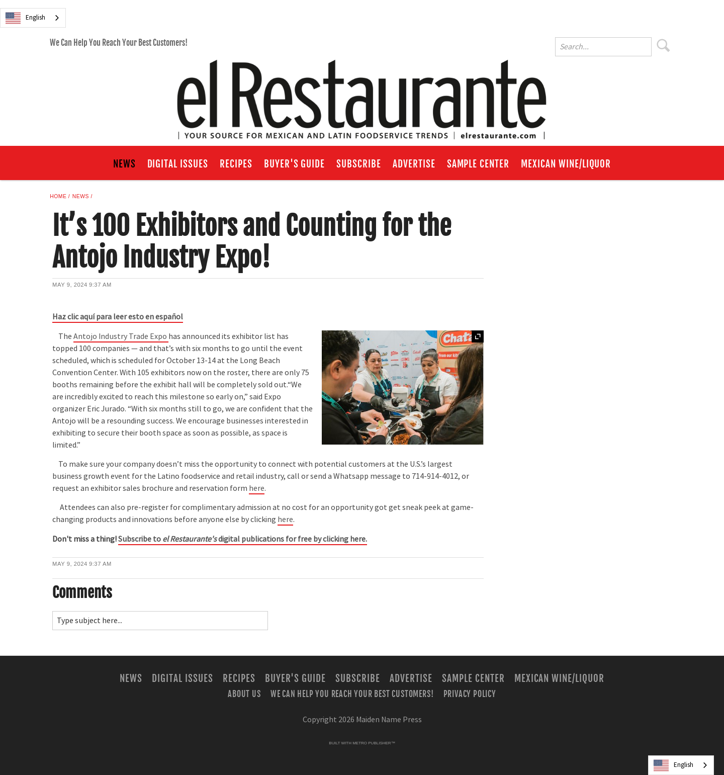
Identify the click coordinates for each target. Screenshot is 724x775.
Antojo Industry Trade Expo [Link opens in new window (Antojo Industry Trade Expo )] (120, 336)
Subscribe (358, 164)
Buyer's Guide (294, 164)
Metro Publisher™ (373, 743)
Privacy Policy (469, 693)
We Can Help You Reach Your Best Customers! (119, 43)
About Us (244, 693)
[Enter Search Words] (603, 46)
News (124, 164)
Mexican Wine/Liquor (566, 164)
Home (58, 196)
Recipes (236, 164)
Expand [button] (478, 336)
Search (663, 45)
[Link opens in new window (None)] (242, 539)
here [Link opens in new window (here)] (256, 488)
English (25, 18)
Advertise (414, 164)
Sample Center (478, 164)
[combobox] (33, 18)
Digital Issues (177, 164)
